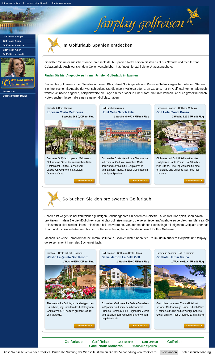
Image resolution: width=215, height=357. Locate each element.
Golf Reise (100, 342)
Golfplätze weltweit (13, 54)
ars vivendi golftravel (36, 3)
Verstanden (169, 352)
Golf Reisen (125, 342)
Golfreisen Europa (13, 36)
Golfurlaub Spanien (144, 346)
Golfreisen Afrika (12, 41)
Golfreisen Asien (12, 50)
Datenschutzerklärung (196, 352)
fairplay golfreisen (11, 3)
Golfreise (174, 342)
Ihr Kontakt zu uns (61, 3)
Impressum (9, 91)
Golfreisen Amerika (13, 45)
